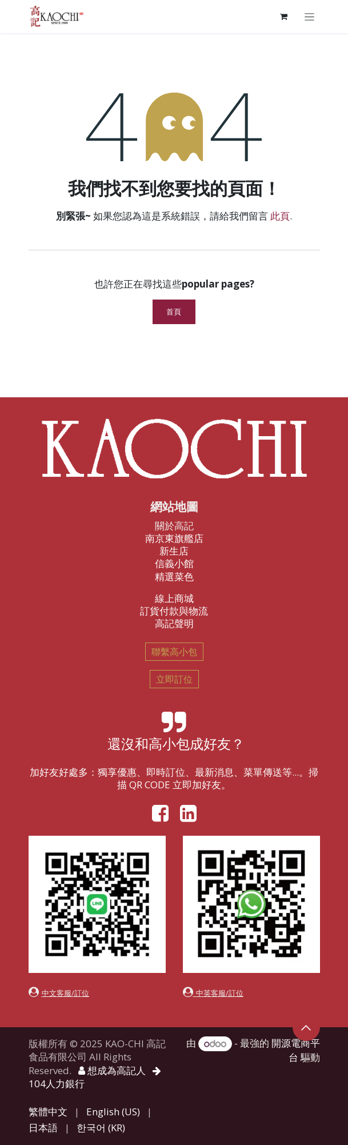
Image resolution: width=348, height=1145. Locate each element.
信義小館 (174, 563)
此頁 (280, 215)
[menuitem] (48, 1112)
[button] (306, 1027)
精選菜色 (174, 576)
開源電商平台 (295, 1050)
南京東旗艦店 (174, 538)
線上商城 (174, 598)
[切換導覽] (309, 16)
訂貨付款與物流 (174, 610)
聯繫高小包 (174, 651)
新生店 (174, 550)
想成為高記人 (112, 1070)
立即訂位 (174, 679)
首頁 (174, 312)
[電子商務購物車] (284, 16)
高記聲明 (174, 623)
